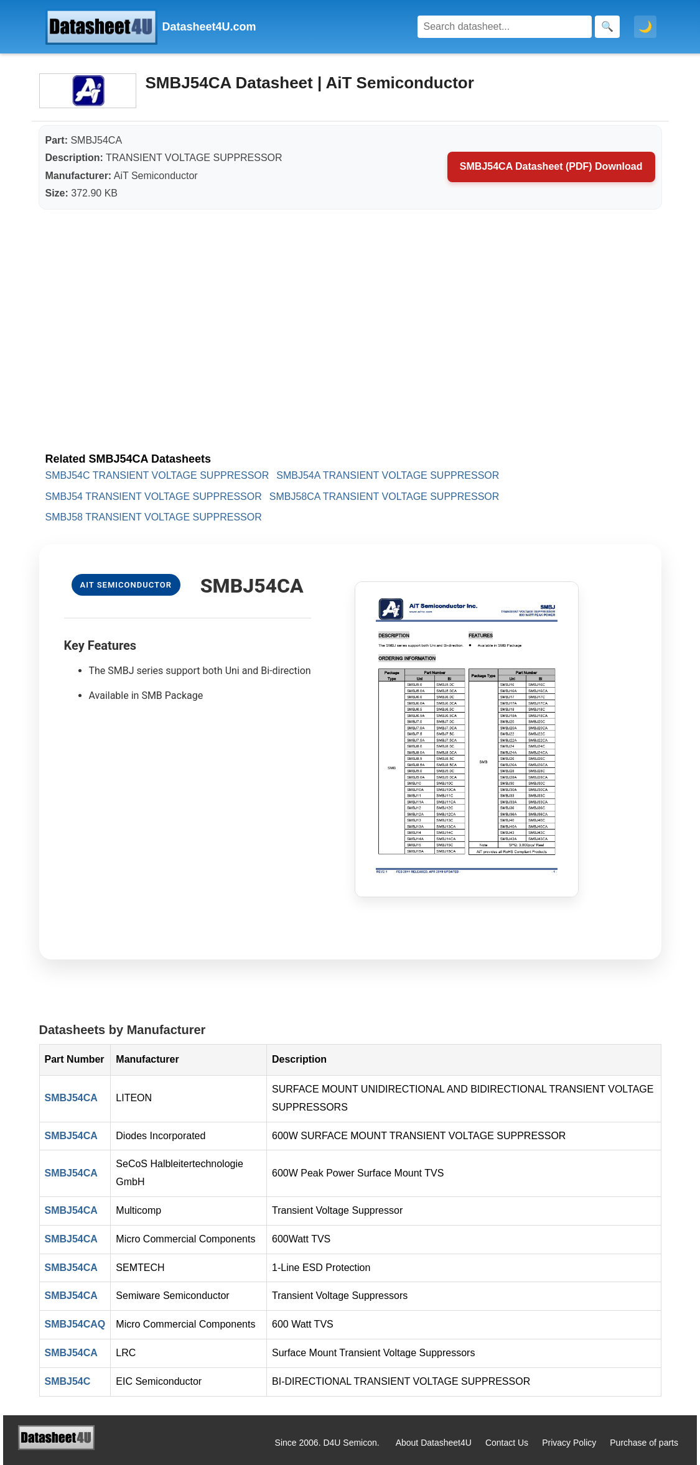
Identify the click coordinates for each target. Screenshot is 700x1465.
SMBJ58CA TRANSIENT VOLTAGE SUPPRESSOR (384, 496)
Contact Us (506, 1443)
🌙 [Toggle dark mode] (645, 27)
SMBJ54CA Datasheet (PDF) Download (551, 166)
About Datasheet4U (434, 1443)
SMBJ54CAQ (75, 1324)
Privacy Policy (569, 1443)
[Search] (505, 27)
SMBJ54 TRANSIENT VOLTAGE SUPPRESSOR (153, 496)
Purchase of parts (644, 1443)
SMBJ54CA (71, 1098)
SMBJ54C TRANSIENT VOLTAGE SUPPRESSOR (157, 475)
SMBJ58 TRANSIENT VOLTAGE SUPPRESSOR (153, 517)
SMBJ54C (68, 1381)
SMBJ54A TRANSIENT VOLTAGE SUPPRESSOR (387, 475)
